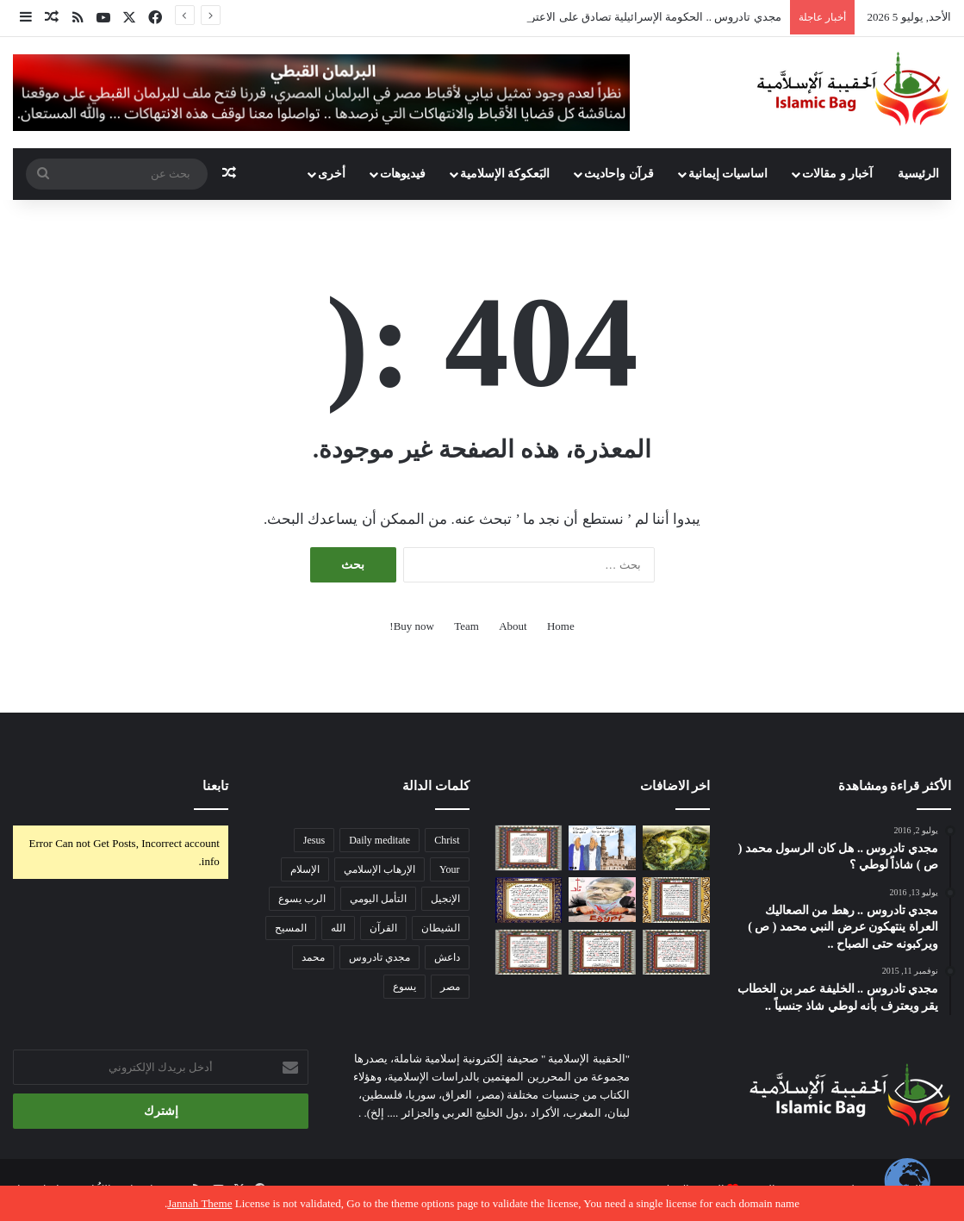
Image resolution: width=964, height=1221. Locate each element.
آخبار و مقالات (837, 173)
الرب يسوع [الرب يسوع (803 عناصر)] (302, 899)
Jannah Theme (199, 1203)
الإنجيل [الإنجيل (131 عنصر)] (445, 899)
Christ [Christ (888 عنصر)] (446, 840)
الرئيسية (918, 173)
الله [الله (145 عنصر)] (338, 928)
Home (561, 626)
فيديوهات (403, 173)
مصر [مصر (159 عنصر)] (450, 987)
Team (466, 626)
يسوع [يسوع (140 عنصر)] (404, 987)
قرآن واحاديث (619, 173)
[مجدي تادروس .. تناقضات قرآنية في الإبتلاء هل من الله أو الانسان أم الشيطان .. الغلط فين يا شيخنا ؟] (602, 847)
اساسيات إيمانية (728, 173)
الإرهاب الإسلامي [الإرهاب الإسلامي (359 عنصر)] (379, 869)
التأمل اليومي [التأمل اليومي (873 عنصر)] (378, 899)
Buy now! (411, 626)
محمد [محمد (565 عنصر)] (313, 957)
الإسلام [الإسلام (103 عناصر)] (305, 869)
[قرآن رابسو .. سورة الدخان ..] (529, 899)
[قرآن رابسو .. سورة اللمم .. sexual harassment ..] (676, 899)
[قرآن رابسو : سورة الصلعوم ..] (529, 952)
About (513, 626)
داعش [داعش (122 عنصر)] (447, 957)
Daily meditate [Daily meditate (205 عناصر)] (379, 840)
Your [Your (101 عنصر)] (449, 869)
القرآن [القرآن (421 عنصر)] (383, 928)
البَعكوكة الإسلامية (505, 173)
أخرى (331, 173)
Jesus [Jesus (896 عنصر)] (314, 840)
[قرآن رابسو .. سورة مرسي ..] (529, 848)
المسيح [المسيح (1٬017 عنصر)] (291, 928)
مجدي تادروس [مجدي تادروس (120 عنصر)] (379, 957)
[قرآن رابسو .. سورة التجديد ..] (602, 952)
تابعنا (215, 786)
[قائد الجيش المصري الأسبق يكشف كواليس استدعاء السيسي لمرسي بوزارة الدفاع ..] (602, 899)
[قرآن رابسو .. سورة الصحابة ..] (676, 952)
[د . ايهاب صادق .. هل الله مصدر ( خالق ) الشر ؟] (676, 847)
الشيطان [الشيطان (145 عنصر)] (440, 928)
